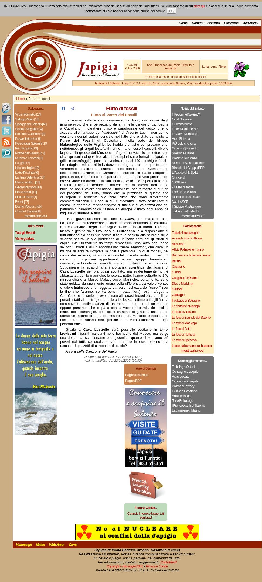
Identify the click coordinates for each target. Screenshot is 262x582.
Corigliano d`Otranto (185, 278)
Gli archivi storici (182, 124)
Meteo (40, 545)
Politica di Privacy (183, 386)
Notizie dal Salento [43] (30, 153)
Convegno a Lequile (185, 372)
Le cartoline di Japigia (186, 306)
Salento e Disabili (183, 153)
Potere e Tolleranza (184, 158)
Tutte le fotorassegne (185, 233)
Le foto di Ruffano (183, 334)
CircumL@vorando (184, 148)
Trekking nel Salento (185, 211)
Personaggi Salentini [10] (31, 143)
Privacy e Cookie (157, 566)
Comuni (197, 23)
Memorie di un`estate (185, 197)
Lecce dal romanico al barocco (192, 346)
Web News (56, 545)
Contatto (213, 23)
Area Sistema (181, 139)
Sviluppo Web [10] (27, 119)
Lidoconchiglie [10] (27, 168)
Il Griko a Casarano (184, 391)
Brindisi (176, 261)
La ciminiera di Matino (186, 410)
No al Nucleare (181, 119)
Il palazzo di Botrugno (186, 300)
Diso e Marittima (182, 283)
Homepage (24, 545)
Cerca (73, 545)
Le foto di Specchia (184, 340)
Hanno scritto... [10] (27, 182)
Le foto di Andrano (184, 312)
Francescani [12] (26, 192)
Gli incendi (178, 177)
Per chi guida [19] (26, 148)
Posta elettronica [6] (27, 139)
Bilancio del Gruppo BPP (188, 168)
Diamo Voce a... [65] (28, 206)
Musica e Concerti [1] (28, 158)
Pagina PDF (133, 381)
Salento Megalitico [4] (29, 129)
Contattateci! (168, 562)
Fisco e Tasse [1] (26, 197)
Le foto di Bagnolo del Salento (191, 317)
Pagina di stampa (136, 375)
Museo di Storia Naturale (188, 163)
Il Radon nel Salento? (186, 114)
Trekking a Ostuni (183, 367)
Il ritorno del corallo (184, 192)
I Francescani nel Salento (188, 405)
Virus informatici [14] (28, 114)
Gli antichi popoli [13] (28, 187)
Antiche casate (181, 396)
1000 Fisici (179, 182)
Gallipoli (177, 289)
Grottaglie (178, 295)
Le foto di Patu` (181, 329)
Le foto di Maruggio (184, 323)
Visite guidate (180, 376)
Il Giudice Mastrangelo (186, 206)
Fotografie (231, 23)
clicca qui (199, 6)
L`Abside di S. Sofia (184, 172)
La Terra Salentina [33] (29, 177)
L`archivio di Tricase (185, 129)
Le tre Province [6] (27, 172)
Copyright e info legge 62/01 (125, 566)
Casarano (178, 266)
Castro (176, 272)
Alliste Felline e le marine (188, 250)
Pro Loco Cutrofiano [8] (30, 134)
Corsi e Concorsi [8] (27, 211)
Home (183, 23)
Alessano (178, 244)
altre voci (36, 216)
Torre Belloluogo (182, 401)
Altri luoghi (250, 23)
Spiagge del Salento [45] (31, 124)
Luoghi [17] (22, 163)
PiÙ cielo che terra (183, 143)
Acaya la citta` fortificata (187, 238)
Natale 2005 (180, 202)
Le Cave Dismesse (184, 134)
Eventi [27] (22, 202)
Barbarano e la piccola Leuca (191, 255)
